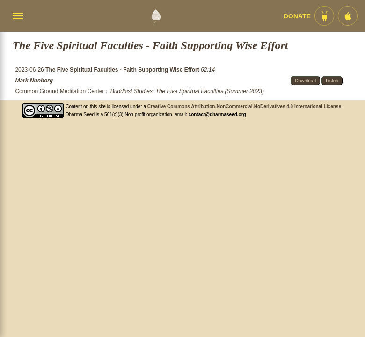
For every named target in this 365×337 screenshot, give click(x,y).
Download (305, 80)
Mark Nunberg (34, 80)
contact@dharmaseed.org (217, 114)
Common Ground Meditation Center (59, 91)
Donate (297, 16)
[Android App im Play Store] (324, 16)
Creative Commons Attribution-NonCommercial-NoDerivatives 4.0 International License (244, 106)
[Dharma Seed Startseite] (156, 16)
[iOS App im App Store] (348, 16)
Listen (332, 80)
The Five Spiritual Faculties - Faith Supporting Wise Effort (123, 69)
